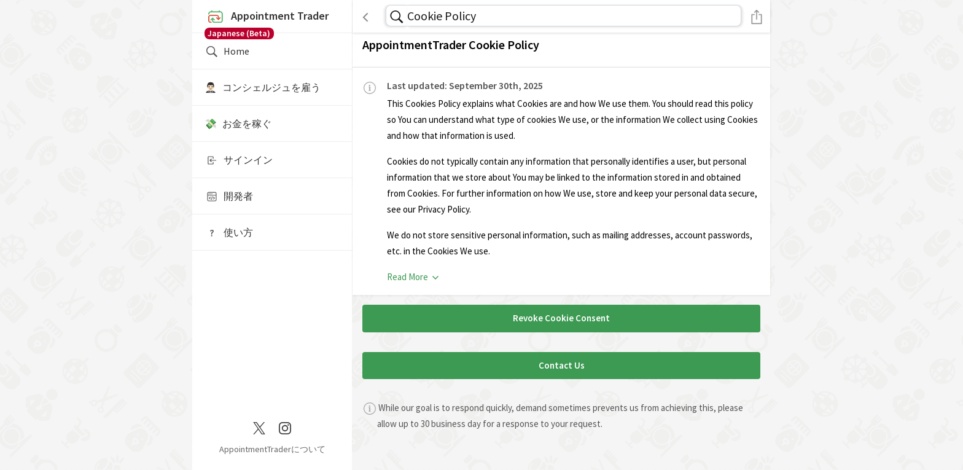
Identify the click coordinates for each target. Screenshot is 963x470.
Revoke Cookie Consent (561, 318)
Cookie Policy (441, 15)
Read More (413, 277)
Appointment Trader (272, 19)
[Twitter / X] (259, 427)
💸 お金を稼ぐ (238, 123)
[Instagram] (285, 427)
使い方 (229, 232)
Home (227, 51)
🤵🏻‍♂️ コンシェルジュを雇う (263, 87)
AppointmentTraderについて (272, 449)
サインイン (239, 160)
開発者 (229, 196)
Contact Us (562, 365)
